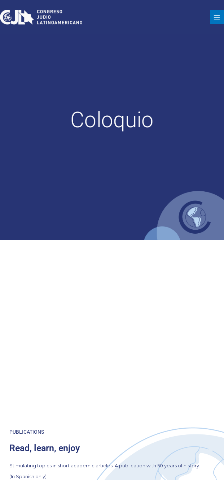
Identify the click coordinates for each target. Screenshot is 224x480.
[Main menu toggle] (217, 17)
